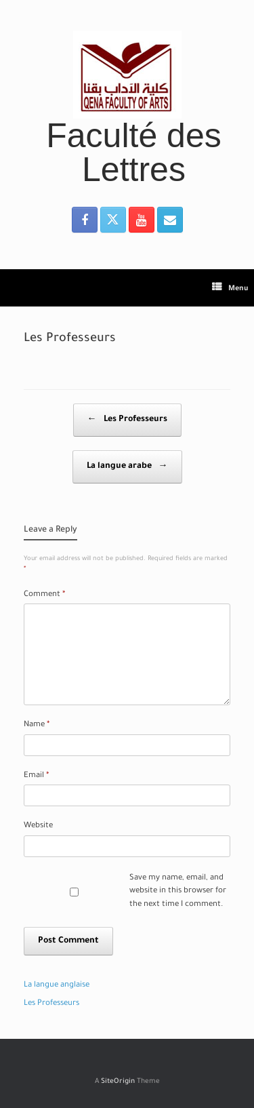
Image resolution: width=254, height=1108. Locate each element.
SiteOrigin (118, 1082)
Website (38, 826)
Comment (44, 595)
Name (36, 725)
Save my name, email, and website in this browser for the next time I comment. (177, 891)
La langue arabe (127, 467)
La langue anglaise (56, 985)
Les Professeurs (127, 420)
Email (36, 776)
